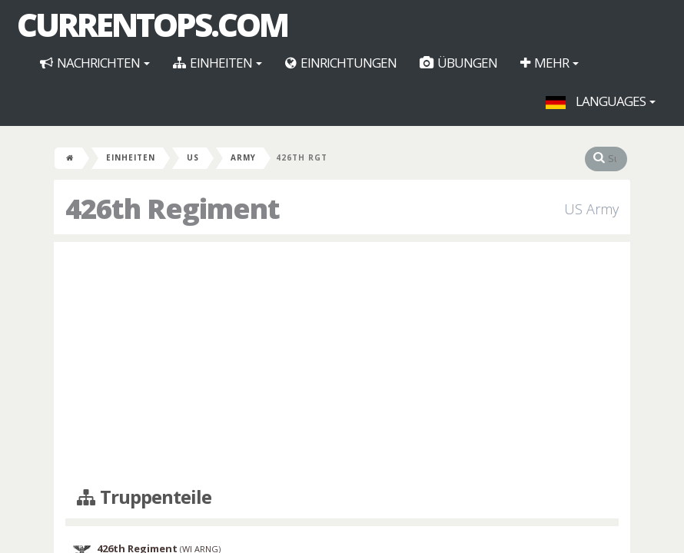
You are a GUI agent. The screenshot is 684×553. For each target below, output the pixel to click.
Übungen (458, 62)
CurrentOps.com (152, 24)
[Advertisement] (342, 364)
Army (243, 157)
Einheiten (217, 62)
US (193, 157)
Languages (601, 101)
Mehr (549, 62)
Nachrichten (95, 62)
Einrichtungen (341, 62)
